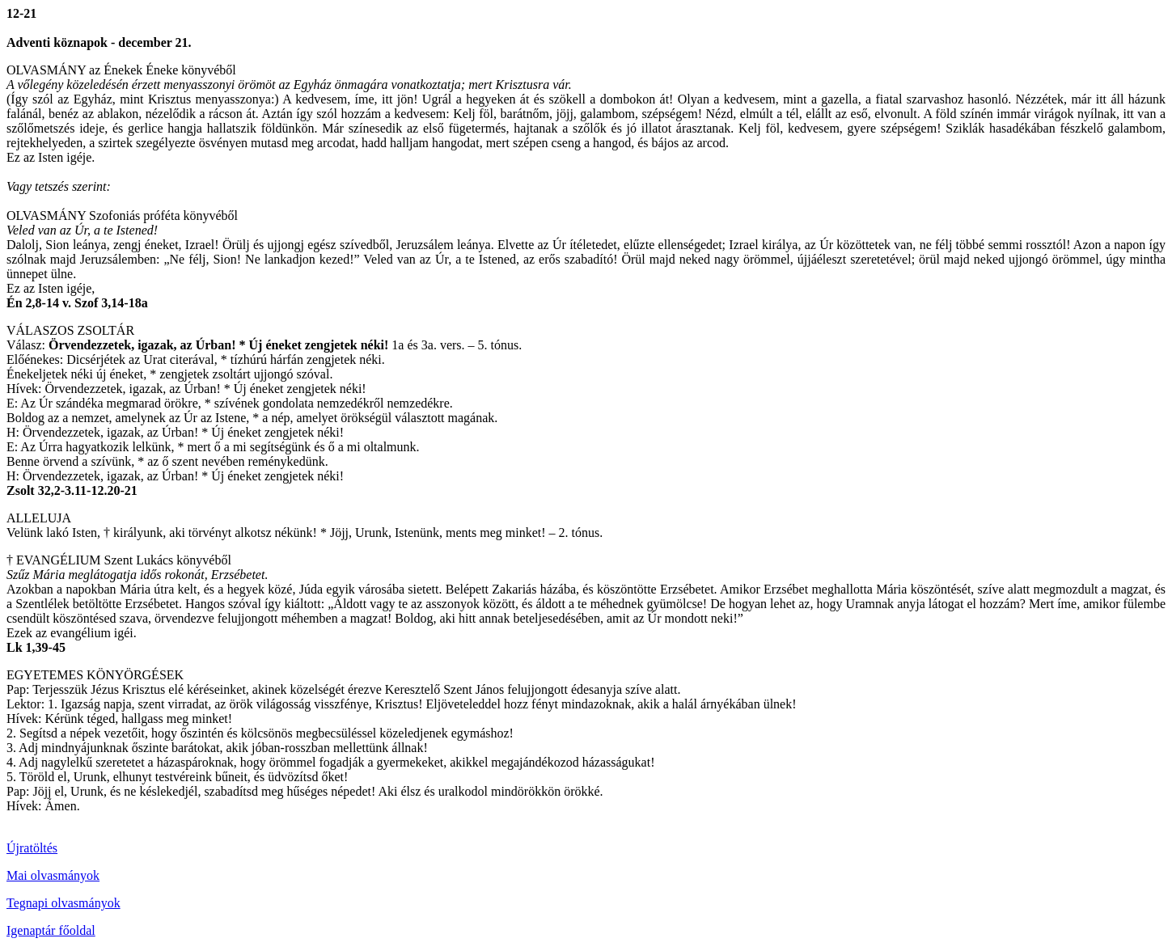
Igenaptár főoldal (50, 930)
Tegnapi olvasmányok (63, 903)
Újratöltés (31, 848)
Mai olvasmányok (52, 875)
